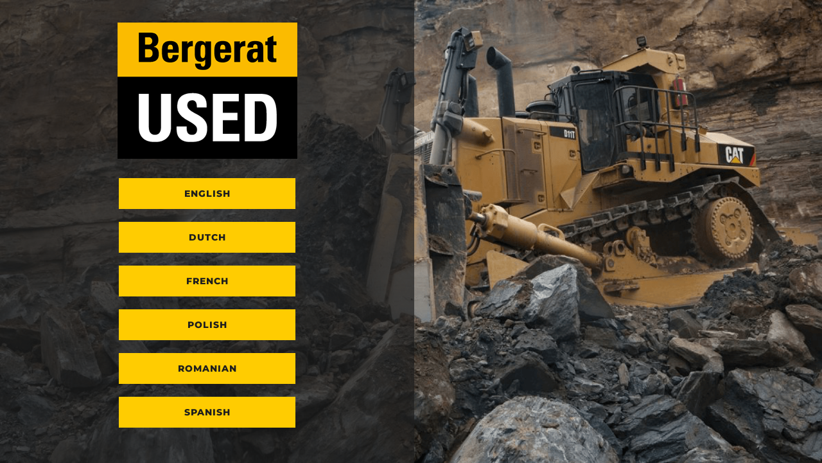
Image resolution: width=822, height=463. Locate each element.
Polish (207, 325)
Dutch (207, 237)
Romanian (207, 368)
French (207, 281)
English (207, 193)
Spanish (207, 412)
